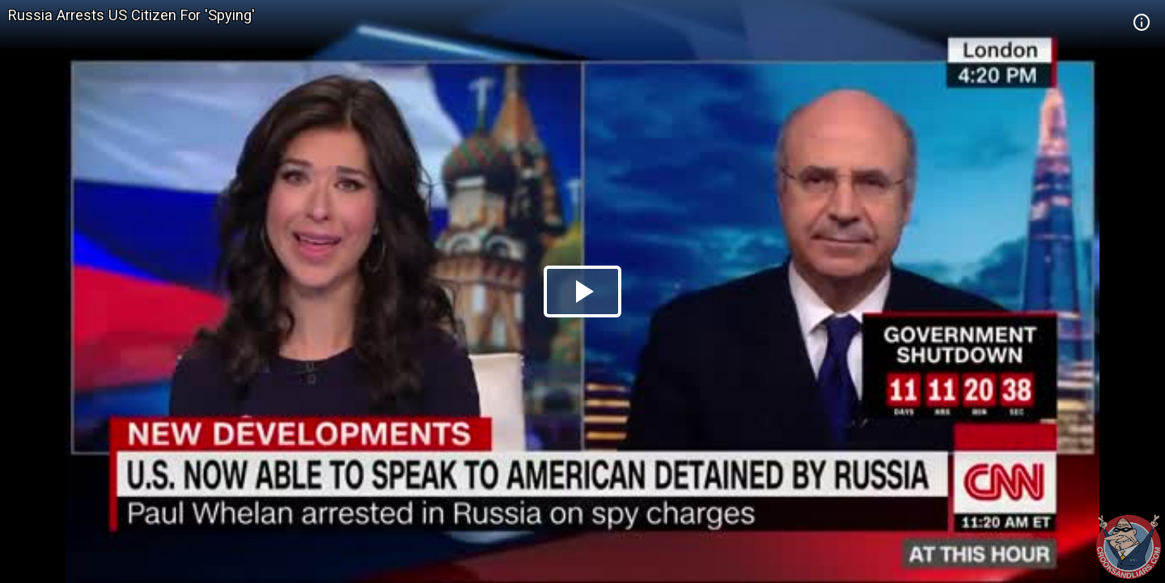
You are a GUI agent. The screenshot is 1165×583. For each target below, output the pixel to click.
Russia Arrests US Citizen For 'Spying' (131, 14)
